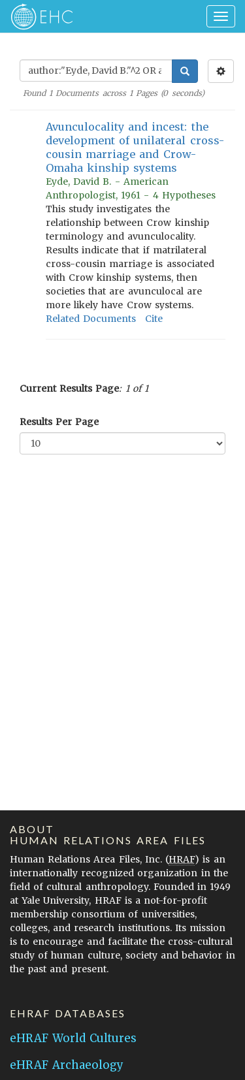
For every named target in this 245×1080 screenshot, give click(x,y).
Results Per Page (59, 422)
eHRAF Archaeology (66, 1065)
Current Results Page (69, 388)
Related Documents (91, 319)
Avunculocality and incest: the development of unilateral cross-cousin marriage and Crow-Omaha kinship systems (135, 147)
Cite (154, 319)
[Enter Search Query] (96, 70)
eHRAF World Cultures (73, 1038)
